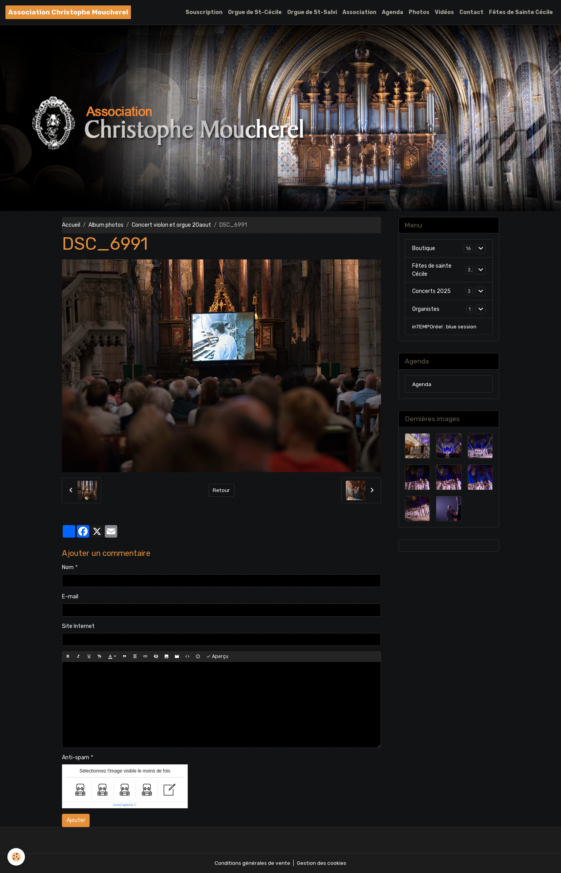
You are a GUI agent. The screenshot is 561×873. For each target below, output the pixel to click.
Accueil (71, 225)
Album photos (105, 225)
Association (359, 12)
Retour (221, 490)
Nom (68, 567)
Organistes (425, 309)
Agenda (392, 12)
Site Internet (78, 626)
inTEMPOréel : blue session (444, 326)
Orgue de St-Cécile (255, 12)
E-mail (70, 596)
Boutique (423, 248)
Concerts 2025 (431, 291)
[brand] (68, 12)
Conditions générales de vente (252, 863)
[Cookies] (16, 857)
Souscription (203, 12)
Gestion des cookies (322, 863)
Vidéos (444, 12)
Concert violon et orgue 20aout (171, 225)
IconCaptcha (123, 805)
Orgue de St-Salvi (312, 12)
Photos (419, 12)
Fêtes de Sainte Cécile (521, 12)
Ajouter (76, 820)
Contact (471, 12)
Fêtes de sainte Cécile (432, 270)
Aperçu (217, 657)
